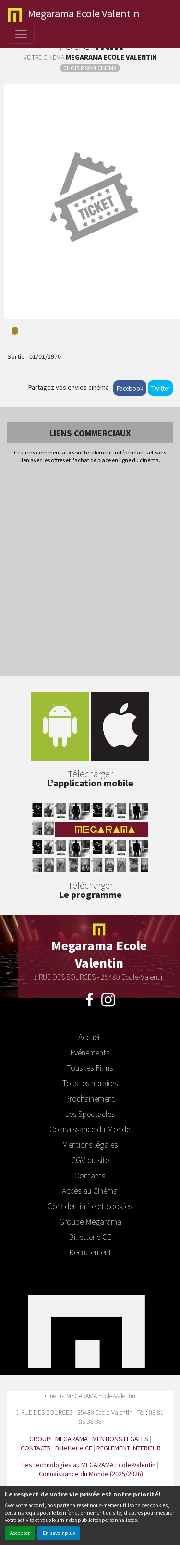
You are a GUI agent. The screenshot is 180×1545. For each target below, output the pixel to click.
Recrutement (90, 1252)
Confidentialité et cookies (90, 1206)
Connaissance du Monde (89, 1129)
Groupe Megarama (90, 1221)
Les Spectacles (90, 1113)
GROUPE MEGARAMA (58, 1438)
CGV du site (90, 1159)
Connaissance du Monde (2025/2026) (91, 1473)
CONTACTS (36, 1447)
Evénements (89, 1052)
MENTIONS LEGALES (120, 1438)
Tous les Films (90, 1067)
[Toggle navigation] (21, 34)
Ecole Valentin (74, 14)
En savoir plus (59, 1532)
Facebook (130, 388)
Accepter (20, 1532)
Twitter (160, 388)
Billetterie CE (90, 1236)
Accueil (89, 1036)
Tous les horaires (90, 1083)
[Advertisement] (90, 571)
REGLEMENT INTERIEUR (128, 1447)
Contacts (89, 1175)
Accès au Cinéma (90, 1190)
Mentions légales (90, 1144)
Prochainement (90, 1098)
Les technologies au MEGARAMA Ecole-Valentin (89, 1464)
